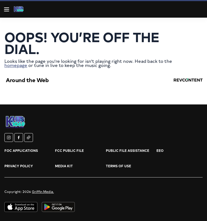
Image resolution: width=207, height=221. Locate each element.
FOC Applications (21, 150)
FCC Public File (69, 150)
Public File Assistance (127, 150)
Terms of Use (118, 166)
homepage (15, 65)
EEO (160, 150)
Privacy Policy (18, 166)
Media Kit (64, 166)
